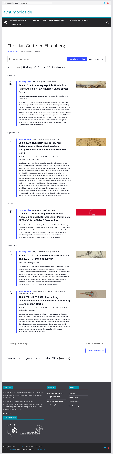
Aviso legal (52, 405)
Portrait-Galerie (16, 25)
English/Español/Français (79, 20)
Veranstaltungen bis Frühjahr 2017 (32, 358)
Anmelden (72, 393)
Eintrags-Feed (73, 398)
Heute (18, 67)
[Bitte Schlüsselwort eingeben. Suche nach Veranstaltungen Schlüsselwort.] (37, 59)
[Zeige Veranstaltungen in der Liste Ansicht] (90, 59)
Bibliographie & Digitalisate (53, 20)
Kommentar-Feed (74, 402)
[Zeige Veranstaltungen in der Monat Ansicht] (96, 59)
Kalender (36, 20)
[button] (28, 20)
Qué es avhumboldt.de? (55, 402)
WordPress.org (74, 406)
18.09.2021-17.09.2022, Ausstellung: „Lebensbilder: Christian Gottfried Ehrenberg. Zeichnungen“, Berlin (45, 300)
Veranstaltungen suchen (77, 59)
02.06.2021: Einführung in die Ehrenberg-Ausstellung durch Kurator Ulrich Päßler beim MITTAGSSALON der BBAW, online (45, 217)
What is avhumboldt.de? (55, 393)
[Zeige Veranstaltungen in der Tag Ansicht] (102, 59)
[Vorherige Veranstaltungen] (8, 67)
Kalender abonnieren (94, 350)
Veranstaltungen (12, 51)
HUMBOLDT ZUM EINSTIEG (18, 20)
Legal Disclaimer (54, 397)
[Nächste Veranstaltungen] (12, 67)
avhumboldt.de (17, 12)
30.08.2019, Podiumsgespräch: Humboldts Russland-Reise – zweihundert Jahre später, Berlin (44, 88)
